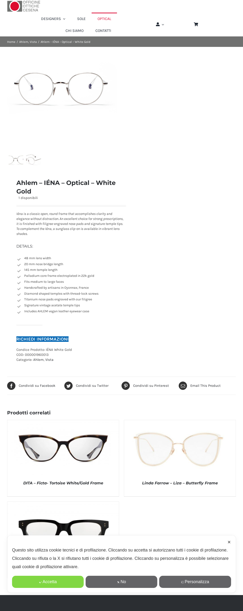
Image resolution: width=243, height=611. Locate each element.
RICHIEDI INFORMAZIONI (42, 344)
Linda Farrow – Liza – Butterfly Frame (180, 488)
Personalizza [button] (195, 581)
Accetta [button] (48, 581)
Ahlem (38, 365)
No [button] (121, 581)
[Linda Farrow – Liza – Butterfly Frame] (180, 428)
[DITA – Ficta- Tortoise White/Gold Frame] (63, 428)
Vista (49, 365)
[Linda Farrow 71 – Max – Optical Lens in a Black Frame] (63, 509)
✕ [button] (229, 542)
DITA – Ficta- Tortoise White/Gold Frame (63, 488)
